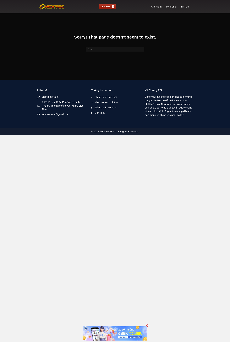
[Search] (115, 49)
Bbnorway (150, 96)
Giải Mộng (156, 6)
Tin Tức (185, 6)
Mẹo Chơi (171, 6)
